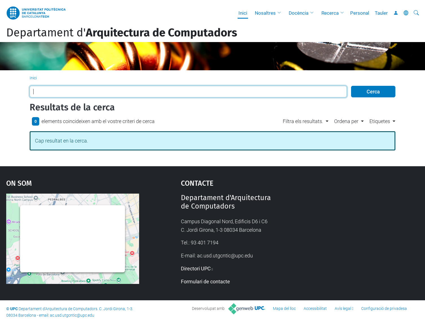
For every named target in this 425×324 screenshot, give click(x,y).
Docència (298, 13)
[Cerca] (416, 13)
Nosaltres (265, 13)
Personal (359, 13)
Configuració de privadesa (384, 308)
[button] (280, 13)
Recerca (330, 13)
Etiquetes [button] (379, 121)
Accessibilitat (315, 308)
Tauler (381, 13)
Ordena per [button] (346, 121)
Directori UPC (196, 269)
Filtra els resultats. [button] (303, 121)
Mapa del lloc (284, 308)
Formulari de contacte (205, 281)
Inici (242, 13)
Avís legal (343, 308)
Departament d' (121, 33)
